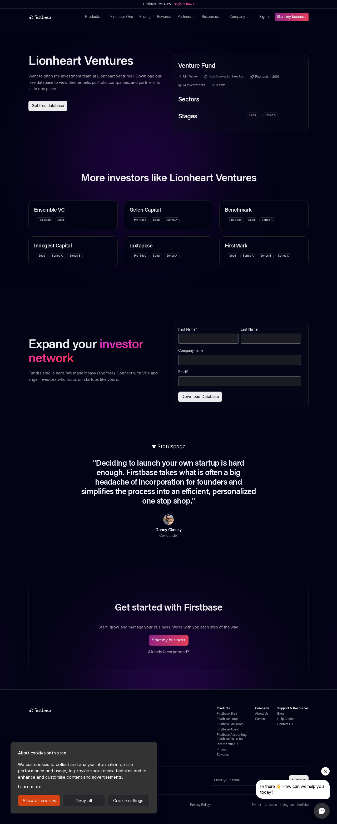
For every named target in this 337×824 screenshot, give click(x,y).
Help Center (285, 719)
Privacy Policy (200, 805)
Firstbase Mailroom (230, 724)
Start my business (291, 17)
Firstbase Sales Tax (230, 739)
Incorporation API (229, 744)
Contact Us (285, 724)
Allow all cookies (39, 800)
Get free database (48, 106)
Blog (280, 713)
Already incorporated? (168, 652)
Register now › (184, 4)
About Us (262, 713)
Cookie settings (128, 800)
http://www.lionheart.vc (226, 76)
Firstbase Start (227, 713)
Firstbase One (121, 17)
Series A (270, 115)
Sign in (264, 17)
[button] (94, 17)
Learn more (29, 786)
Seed (252, 115)
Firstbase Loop (227, 719)
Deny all (84, 800)
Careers (260, 719)
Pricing (145, 17)
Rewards (164, 17)
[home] (51, 17)
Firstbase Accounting (232, 735)
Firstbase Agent (228, 729)
